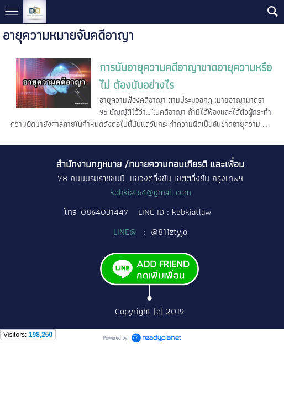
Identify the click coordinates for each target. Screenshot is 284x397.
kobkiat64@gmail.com (150, 192)
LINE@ (126, 232)
